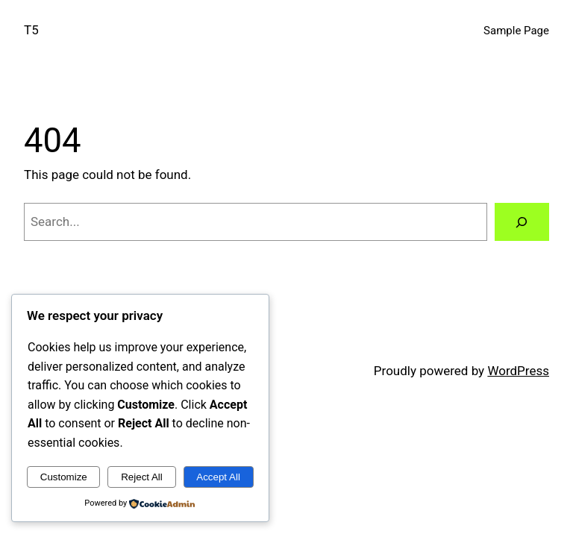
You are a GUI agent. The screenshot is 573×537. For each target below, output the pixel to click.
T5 (31, 29)
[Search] (522, 222)
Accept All (218, 477)
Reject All (142, 477)
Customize (63, 477)
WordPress (518, 370)
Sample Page (516, 30)
